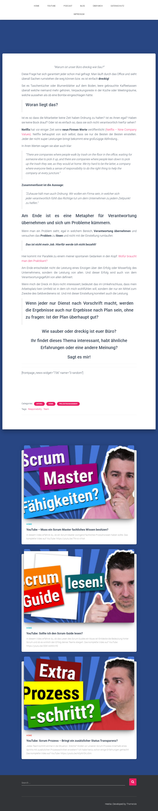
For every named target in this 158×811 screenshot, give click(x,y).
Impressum (79, 14)
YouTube (51, 6)
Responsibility (35, 409)
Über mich (98, 6)
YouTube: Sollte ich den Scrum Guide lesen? (54, 633)
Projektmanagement (68, 404)
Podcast (68, 6)
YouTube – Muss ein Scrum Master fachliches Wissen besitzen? (67, 529)
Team (46, 409)
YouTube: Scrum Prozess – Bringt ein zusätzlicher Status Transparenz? (72, 740)
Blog (82, 6)
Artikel (39, 404)
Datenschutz (117, 6)
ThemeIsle (132, 804)
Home (36, 6)
